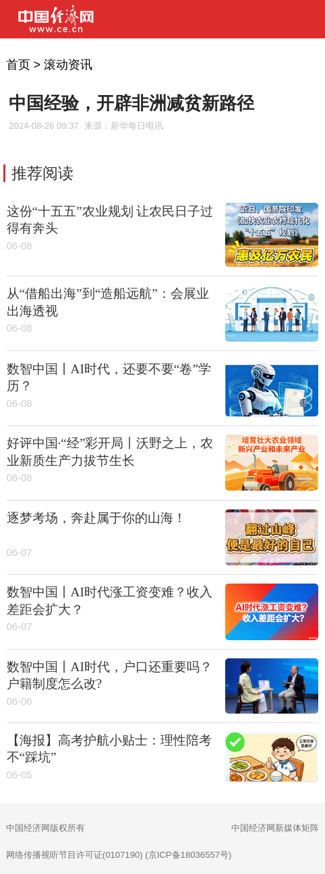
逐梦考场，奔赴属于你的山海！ (96, 518)
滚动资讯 (68, 64)
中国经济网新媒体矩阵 (275, 828)
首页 (18, 64)
